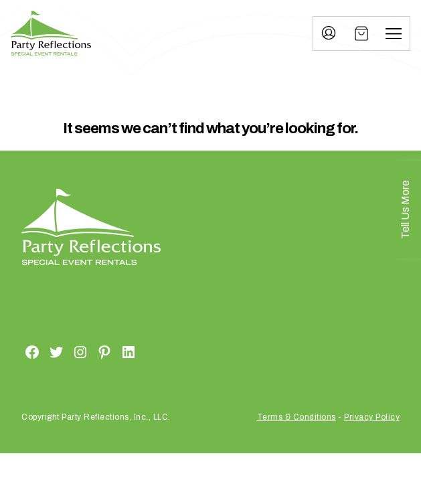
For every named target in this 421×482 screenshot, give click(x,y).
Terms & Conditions (296, 417)
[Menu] (393, 33)
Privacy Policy (372, 417)
